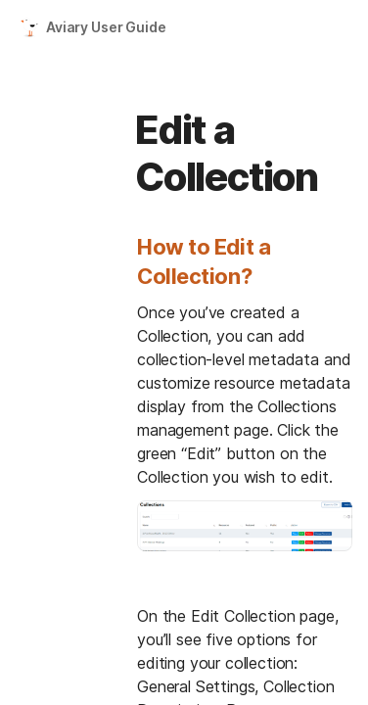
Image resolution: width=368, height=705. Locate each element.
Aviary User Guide (106, 27)
